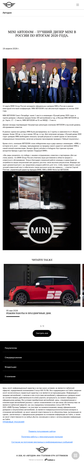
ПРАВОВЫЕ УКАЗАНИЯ (13, 422)
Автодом (7, 13)
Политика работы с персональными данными (42, 437)
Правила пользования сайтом (42, 431)
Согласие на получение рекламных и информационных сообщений (42, 442)
